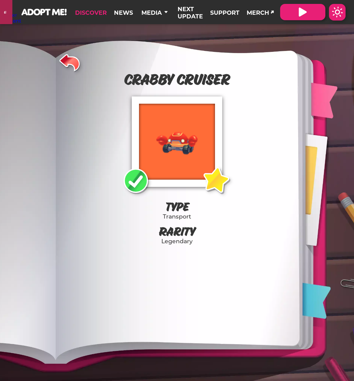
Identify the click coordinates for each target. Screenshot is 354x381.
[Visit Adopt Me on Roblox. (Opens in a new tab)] (302, 12)
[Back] (69, 61)
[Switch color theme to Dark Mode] (337, 12)
